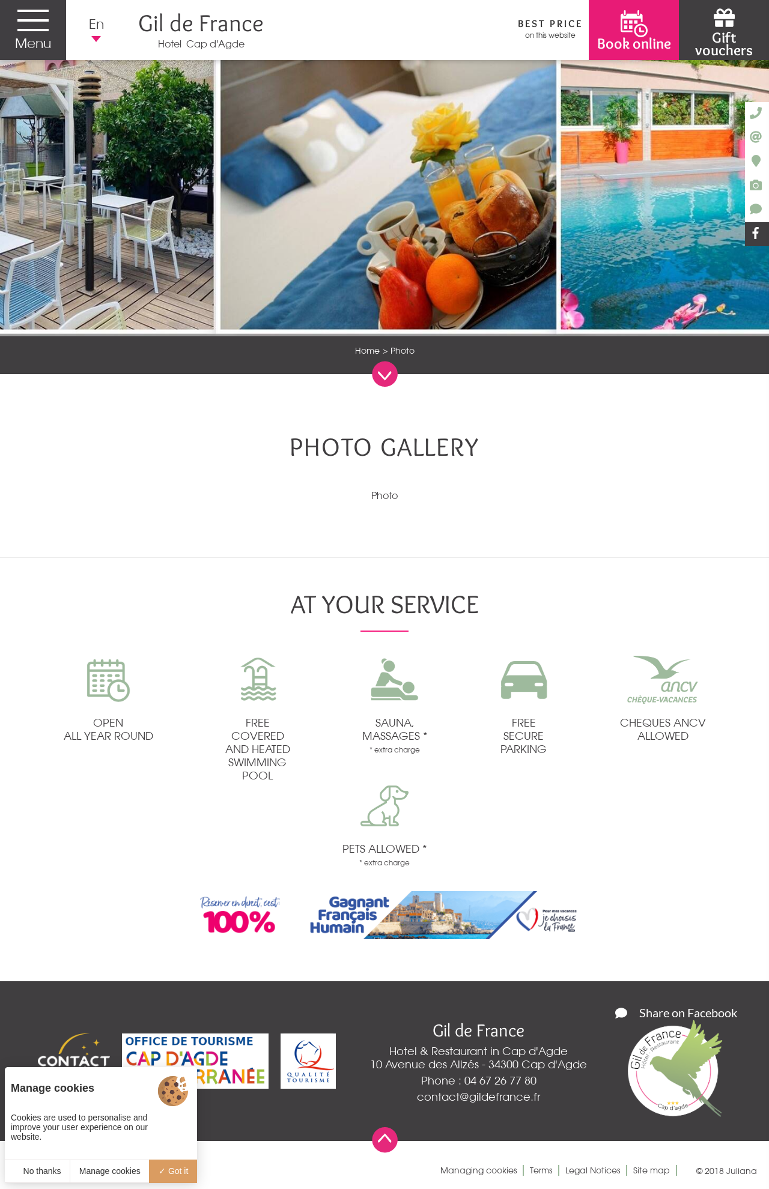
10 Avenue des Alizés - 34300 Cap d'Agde (478, 1064)
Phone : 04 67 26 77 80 (478, 1080)
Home (367, 350)
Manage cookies (110, 1171)
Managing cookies (478, 1170)
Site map (651, 1170)
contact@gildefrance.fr (478, 1096)
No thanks (37, 1171)
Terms (541, 1170)
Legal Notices (592, 1170)
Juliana (741, 1171)
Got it (173, 1171)
